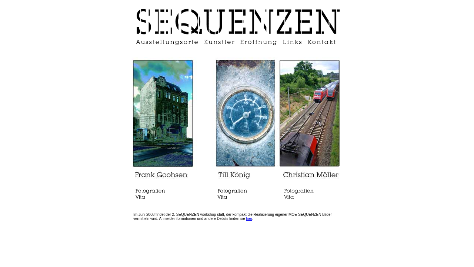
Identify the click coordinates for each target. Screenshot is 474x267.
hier (249, 219)
